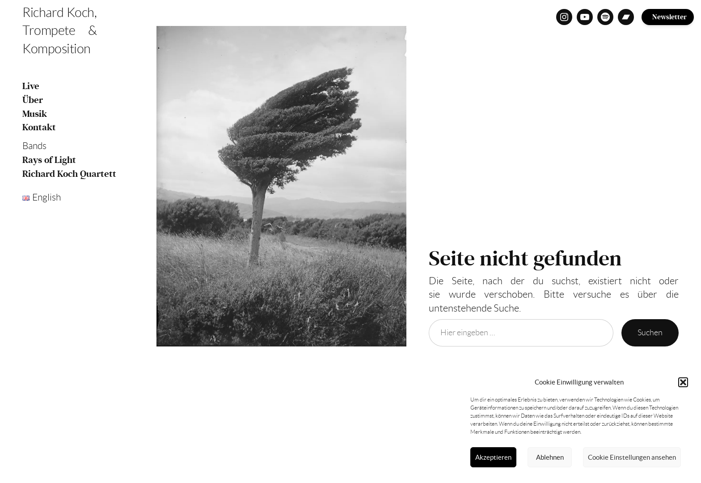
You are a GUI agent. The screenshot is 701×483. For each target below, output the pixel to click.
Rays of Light (49, 160)
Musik (34, 114)
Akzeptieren (493, 457)
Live (30, 86)
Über (32, 100)
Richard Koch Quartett (69, 174)
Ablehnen (550, 457)
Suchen (650, 332)
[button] (683, 382)
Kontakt (39, 127)
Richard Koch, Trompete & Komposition (59, 30)
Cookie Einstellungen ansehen (632, 457)
